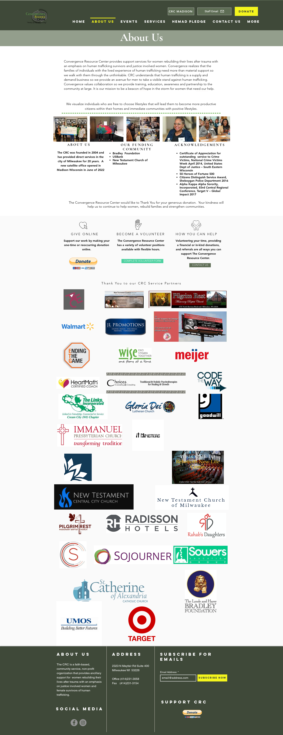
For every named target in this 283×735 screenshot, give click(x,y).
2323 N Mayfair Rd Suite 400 (130, 666)
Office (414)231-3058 (125, 679)
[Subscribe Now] (212, 677)
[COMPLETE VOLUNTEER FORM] (142, 261)
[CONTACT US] (200, 265)
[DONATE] (246, 11)
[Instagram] (82, 722)
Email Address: (168, 672)
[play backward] (57, 129)
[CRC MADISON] (181, 11)
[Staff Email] (214, 11)
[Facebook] (74, 722)
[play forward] (225, 129)
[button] (190, 326)
